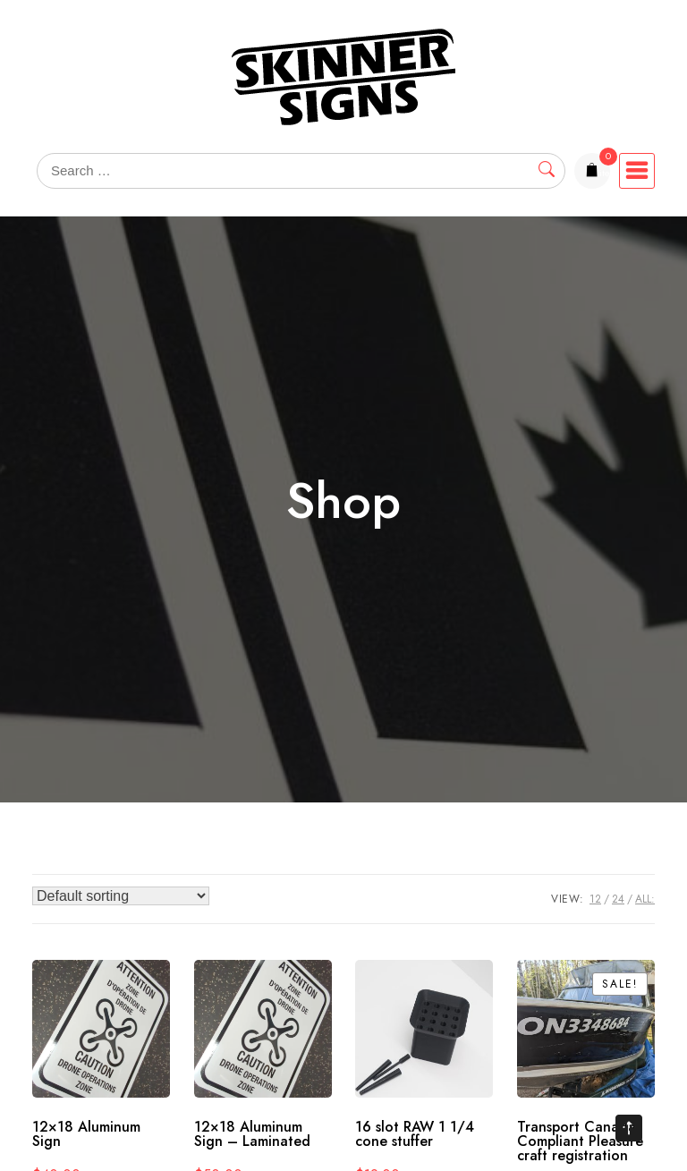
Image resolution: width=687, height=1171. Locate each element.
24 (618, 899)
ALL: (645, 899)
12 (595, 899)
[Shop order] (120, 896)
